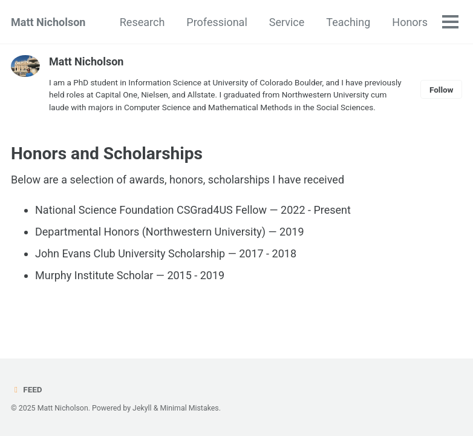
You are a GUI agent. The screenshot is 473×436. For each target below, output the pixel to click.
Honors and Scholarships (107, 154)
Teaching (348, 22)
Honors (410, 22)
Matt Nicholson (48, 22)
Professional (216, 22)
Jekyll (142, 408)
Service (287, 22)
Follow (441, 89)
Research (142, 22)
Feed (26, 389)
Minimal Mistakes (189, 408)
